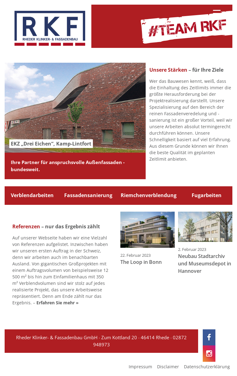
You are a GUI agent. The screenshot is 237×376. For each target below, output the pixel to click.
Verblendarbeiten (32, 195)
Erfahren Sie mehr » (57, 303)
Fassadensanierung (88, 195)
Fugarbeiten (207, 195)
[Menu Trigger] (216, 13)
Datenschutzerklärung (207, 367)
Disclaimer (168, 367)
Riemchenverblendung (149, 195)
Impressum (140, 367)
